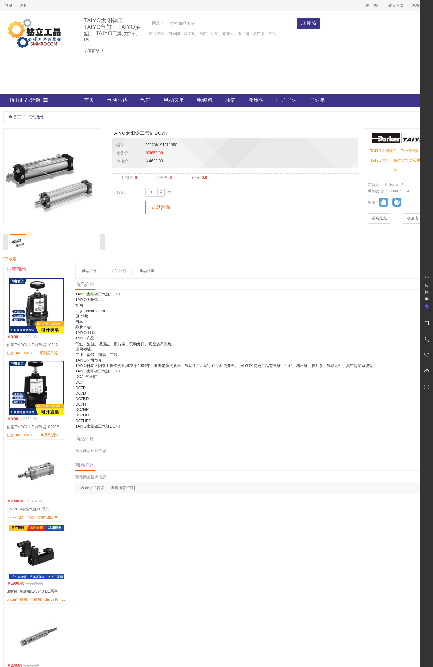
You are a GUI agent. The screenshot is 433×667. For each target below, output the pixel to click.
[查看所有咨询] (122, 487)
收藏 (9, 259)
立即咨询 (160, 207)
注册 (24, 5)
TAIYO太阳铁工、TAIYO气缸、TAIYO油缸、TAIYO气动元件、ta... (112, 30)
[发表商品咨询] (93, 487)
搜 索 (308, 23)
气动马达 (117, 100)
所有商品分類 (29, 100)
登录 (9, 5)
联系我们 (419, 5)
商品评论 (118, 271)
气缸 (145, 100)
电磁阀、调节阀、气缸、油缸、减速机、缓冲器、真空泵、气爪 (222, 33)
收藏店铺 (414, 218)
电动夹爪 (174, 100)
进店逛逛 (379, 218)
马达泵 (317, 100)
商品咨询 (147, 271)
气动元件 (36, 117)
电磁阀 (204, 100)
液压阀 (256, 100)
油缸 (230, 100)
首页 (89, 100)
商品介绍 (90, 271)
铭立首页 (396, 5)
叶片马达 (286, 100)
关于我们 (373, 5)
